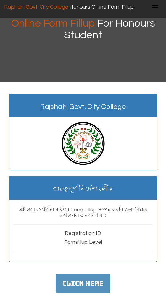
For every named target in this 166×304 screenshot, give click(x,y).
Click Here (83, 283)
